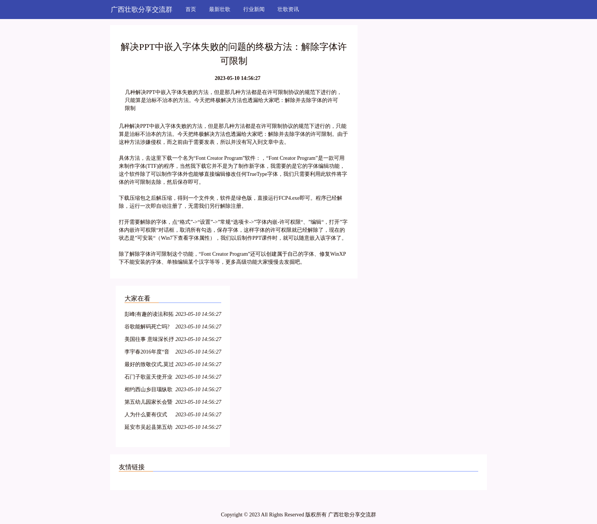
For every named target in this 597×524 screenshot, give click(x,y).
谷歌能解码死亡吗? (147, 327)
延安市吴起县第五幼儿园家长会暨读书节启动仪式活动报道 (148, 428)
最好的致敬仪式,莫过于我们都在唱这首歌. (149, 366)
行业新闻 (254, 9)
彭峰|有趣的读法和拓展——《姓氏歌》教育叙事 (149, 315)
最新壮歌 (219, 9)
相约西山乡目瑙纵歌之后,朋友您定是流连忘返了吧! (149, 391)
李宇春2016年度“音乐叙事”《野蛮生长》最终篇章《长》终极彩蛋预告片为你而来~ (148, 353)
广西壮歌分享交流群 (141, 9)
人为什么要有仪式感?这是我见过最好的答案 (147, 416)
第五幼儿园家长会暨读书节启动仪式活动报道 (148, 403)
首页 (190, 9)
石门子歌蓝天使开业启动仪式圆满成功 (148, 378)
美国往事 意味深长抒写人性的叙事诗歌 (149, 340)
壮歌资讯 (288, 9)
